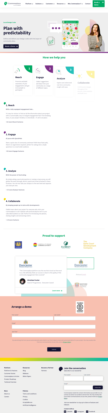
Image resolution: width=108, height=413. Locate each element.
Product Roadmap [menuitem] (10, 370)
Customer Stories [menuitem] (9, 364)
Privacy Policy (67, 333)
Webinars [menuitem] (26, 364)
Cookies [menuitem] (25, 390)
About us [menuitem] (7, 384)
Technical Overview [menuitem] (10, 373)
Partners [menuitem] (44, 361)
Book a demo (96, 3)
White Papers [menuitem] (27, 367)
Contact (88, 4)
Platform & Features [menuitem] (10, 361)
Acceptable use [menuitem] (27, 393)
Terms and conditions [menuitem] (30, 384)
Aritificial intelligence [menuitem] (29, 396)
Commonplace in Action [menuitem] (11, 367)
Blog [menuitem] (24, 361)
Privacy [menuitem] (25, 387)
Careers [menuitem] (6, 387)
